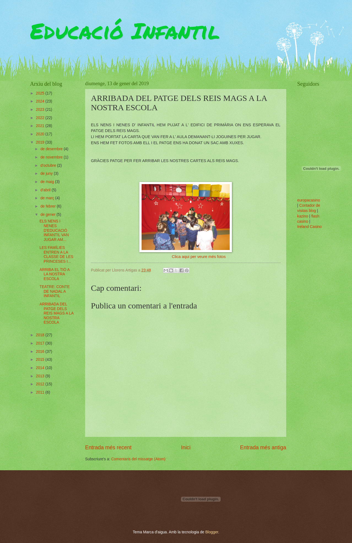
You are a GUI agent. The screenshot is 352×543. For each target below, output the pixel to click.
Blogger (211, 532)
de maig (47, 182)
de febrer (48, 206)
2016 (40, 352)
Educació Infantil (125, 30)
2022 (40, 118)
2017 (40, 343)
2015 (40, 359)
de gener (48, 215)
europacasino (308, 200)
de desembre (52, 149)
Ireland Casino (309, 227)
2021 (40, 126)
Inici (185, 447)
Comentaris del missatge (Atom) (138, 459)
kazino (302, 216)
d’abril (46, 190)
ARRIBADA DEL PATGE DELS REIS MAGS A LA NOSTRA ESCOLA (56, 313)
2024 (40, 101)
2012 (40, 384)
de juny (47, 173)
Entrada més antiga (263, 447)
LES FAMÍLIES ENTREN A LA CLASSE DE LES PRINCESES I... (56, 255)
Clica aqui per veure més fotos (199, 256)
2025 (40, 93)
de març (47, 198)
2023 (40, 109)
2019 (40, 142)
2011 (40, 392)
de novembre (52, 157)
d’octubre (48, 165)
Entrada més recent (108, 447)
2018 (40, 335)
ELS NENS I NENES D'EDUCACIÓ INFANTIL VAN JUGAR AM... (54, 230)
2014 (40, 368)
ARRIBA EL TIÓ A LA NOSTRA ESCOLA (54, 274)
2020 (40, 134)
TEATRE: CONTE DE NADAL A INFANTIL (54, 291)
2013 (40, 376)
